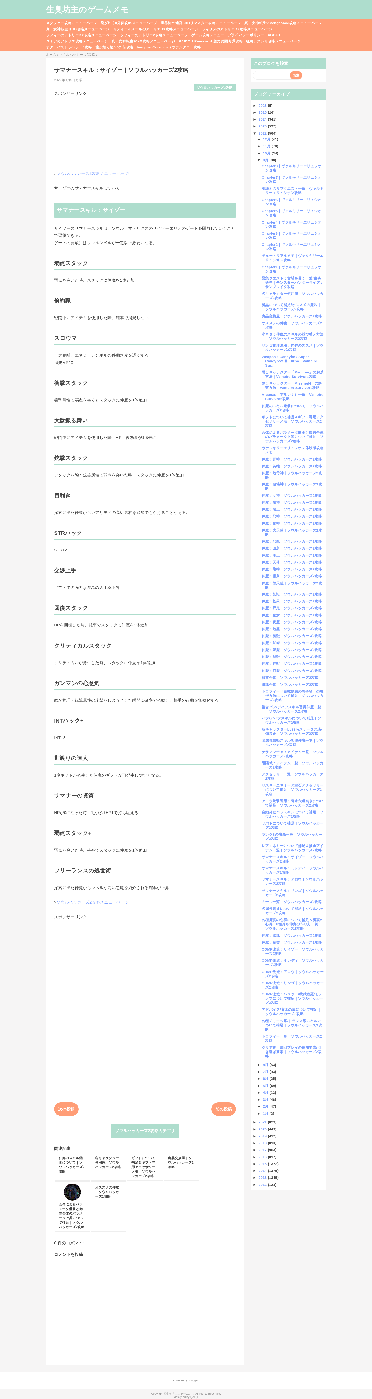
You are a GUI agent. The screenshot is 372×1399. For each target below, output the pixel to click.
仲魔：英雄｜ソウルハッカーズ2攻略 (292, 466)
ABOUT (274, 35)
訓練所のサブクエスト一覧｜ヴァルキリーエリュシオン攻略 (293, 191)
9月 (266, 160)
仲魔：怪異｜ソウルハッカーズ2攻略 (292, 601)
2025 (263, 112)
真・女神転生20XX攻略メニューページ (143, 41)
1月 (266, 1113)
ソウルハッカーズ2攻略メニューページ (92, 173)
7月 (266, 1072)
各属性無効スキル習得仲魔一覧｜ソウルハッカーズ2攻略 (293, 742)
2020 (263, 1129)
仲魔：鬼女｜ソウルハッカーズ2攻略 (292, 615)
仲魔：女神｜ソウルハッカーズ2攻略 (292, 496)
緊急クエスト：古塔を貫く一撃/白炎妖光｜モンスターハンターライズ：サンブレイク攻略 (292, 282)
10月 (267, 153)
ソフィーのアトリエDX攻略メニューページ (81, 35)
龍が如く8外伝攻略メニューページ (129, 23)
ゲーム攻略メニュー (207, 35)
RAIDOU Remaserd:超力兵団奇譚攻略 (210, 41)
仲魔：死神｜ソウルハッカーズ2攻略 (292, 459)
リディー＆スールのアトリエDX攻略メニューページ (155, 29)
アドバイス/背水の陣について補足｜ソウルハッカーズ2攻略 (291, 1011)
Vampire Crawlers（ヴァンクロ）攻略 (169, 47)
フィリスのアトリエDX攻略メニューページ (237, 29)
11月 (267, 146)
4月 (266, 1093)
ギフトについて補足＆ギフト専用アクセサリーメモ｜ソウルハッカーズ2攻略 (293, 421)
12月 (267, 139)
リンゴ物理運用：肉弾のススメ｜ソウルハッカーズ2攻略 (293, 347)
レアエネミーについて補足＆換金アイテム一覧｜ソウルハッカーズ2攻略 (293, 848)
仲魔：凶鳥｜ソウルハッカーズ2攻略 (292, 548)
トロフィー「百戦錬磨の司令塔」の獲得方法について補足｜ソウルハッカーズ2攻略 (293, 695)
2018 (263, 1143)
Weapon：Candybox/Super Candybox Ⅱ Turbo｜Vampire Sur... (289, 361)
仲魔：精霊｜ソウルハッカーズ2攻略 (292, 942)
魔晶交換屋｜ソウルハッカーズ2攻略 (292, 316)
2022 (263, 133)
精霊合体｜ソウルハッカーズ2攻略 (290, 678)
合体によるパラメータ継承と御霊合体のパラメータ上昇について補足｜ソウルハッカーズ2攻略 (293, 436)
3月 (266, 1099)
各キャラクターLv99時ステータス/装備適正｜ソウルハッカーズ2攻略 (292, 731)
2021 (263, 1122)
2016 (263, 1157)
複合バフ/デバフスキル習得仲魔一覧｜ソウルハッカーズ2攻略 (291, 709)
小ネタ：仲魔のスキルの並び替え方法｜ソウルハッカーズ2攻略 (293, 336)
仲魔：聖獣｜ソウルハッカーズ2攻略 (292, 657)
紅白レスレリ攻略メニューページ (273, 41)
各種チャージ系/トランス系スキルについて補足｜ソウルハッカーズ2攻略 (292, 1025)
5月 (266, 1086)
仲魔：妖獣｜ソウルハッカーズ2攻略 (292, 594)
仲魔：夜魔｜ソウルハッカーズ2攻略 (292, 622)
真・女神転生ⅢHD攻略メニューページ (78, 29)
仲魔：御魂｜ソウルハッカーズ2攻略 (292, 935)
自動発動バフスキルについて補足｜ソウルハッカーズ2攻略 (293, 814)
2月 (266, 1106)
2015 (263, 1164)
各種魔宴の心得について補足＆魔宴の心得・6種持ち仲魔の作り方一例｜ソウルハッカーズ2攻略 (293, 924)
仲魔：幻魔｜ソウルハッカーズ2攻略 (292, 671)
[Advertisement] (145, 129)
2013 (263, 1177)
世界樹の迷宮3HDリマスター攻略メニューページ (201, 23)
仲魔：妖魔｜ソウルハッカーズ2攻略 (292, 650)
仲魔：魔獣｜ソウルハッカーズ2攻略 (292, 636)
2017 (263, 1150)
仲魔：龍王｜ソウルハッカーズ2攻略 (292, 555)
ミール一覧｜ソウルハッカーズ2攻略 (292, 902)
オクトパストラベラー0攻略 (69, 47)
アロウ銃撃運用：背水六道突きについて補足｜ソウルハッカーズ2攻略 (293, 803)
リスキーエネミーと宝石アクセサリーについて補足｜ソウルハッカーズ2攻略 (293, 789)
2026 (263, 105)
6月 (266, 1079)
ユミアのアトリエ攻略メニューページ (77, 41)
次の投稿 (66, 1109)
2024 (263, 119)
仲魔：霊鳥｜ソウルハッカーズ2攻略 (292, 576)
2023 (263, 126)
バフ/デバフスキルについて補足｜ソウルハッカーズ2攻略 (291, 720)
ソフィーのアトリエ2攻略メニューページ (154, 35)
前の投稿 (223, 1109)
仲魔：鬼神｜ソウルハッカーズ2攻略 (292, 523)
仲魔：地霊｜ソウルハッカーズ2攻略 (292, 629)
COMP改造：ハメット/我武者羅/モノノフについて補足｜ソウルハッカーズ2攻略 (292, 998)
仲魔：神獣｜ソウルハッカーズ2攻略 (292, 664)
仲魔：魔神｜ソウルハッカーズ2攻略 (292, 502)
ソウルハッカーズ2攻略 (214, 87)
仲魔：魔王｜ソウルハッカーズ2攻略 (292, 509)
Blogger (193, 1380)
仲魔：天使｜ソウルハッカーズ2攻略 (292, 562)
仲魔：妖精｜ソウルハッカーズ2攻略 (292, 643)
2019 (263, 1136)
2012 (263, 1185)
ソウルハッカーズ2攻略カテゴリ (145, 1131)
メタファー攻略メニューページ (71, 23)
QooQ (194, 1397)
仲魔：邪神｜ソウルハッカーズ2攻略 (292, 516)
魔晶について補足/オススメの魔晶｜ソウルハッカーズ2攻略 (291, 307)
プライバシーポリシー (246, 35)
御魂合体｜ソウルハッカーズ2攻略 (290, 684)
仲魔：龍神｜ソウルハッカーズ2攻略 (292, 569)
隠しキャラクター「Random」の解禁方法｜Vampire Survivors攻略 (293, 374)
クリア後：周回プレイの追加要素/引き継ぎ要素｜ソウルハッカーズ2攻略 (292, 1051)
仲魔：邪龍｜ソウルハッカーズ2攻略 (292, 541)
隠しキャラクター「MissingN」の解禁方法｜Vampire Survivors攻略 (292, 385)
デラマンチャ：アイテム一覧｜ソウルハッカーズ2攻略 (293, 754)
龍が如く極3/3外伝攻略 (114, 47)
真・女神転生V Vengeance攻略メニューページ (283, 23)
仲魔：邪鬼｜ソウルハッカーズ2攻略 (292, 608)
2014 (263, 1171)
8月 (266, 1065)
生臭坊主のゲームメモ (87, 9)
